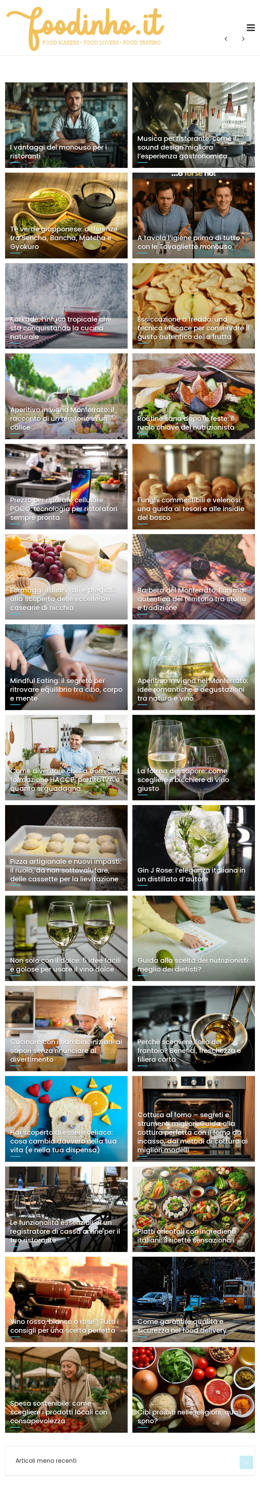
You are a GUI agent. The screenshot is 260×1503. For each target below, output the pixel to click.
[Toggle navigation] (251, 27)
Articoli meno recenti (46, 1461)
